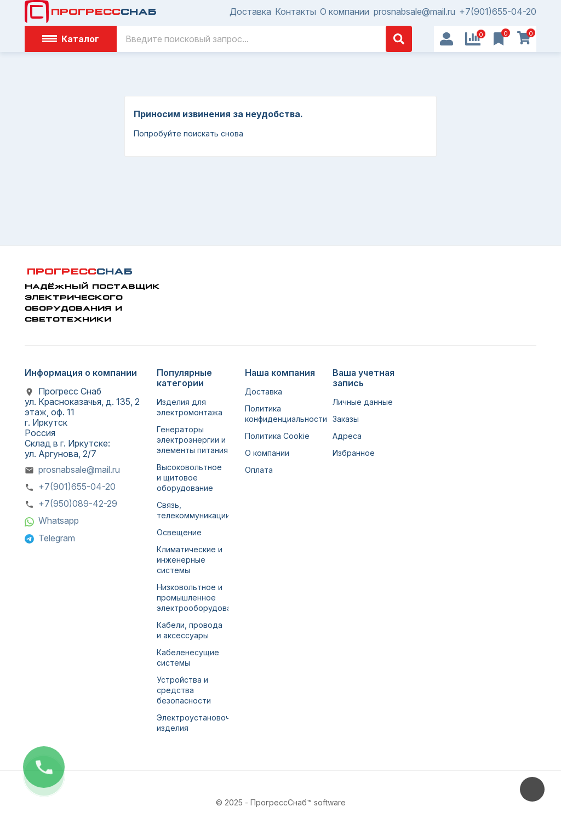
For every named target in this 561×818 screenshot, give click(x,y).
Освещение (179, 532)
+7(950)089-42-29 (77, 503)
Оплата (259, 469)
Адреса (347, 436)
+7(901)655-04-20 (497, 12)
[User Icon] (446, 38)
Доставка (250, 12)
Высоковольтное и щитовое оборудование (189, 477)
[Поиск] (264, 39)
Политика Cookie (277, 436)
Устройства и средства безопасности (184, 690)
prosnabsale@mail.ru (414, 12)
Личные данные (363, 402)
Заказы (346, 419)
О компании (344, 12)
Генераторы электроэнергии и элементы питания (192, 440)
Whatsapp (58, 520)
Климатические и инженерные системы (189, 560)
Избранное (354, 452)
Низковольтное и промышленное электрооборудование (201, 597)
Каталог (70, 38)
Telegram (56, 538)
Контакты (295, 12)
